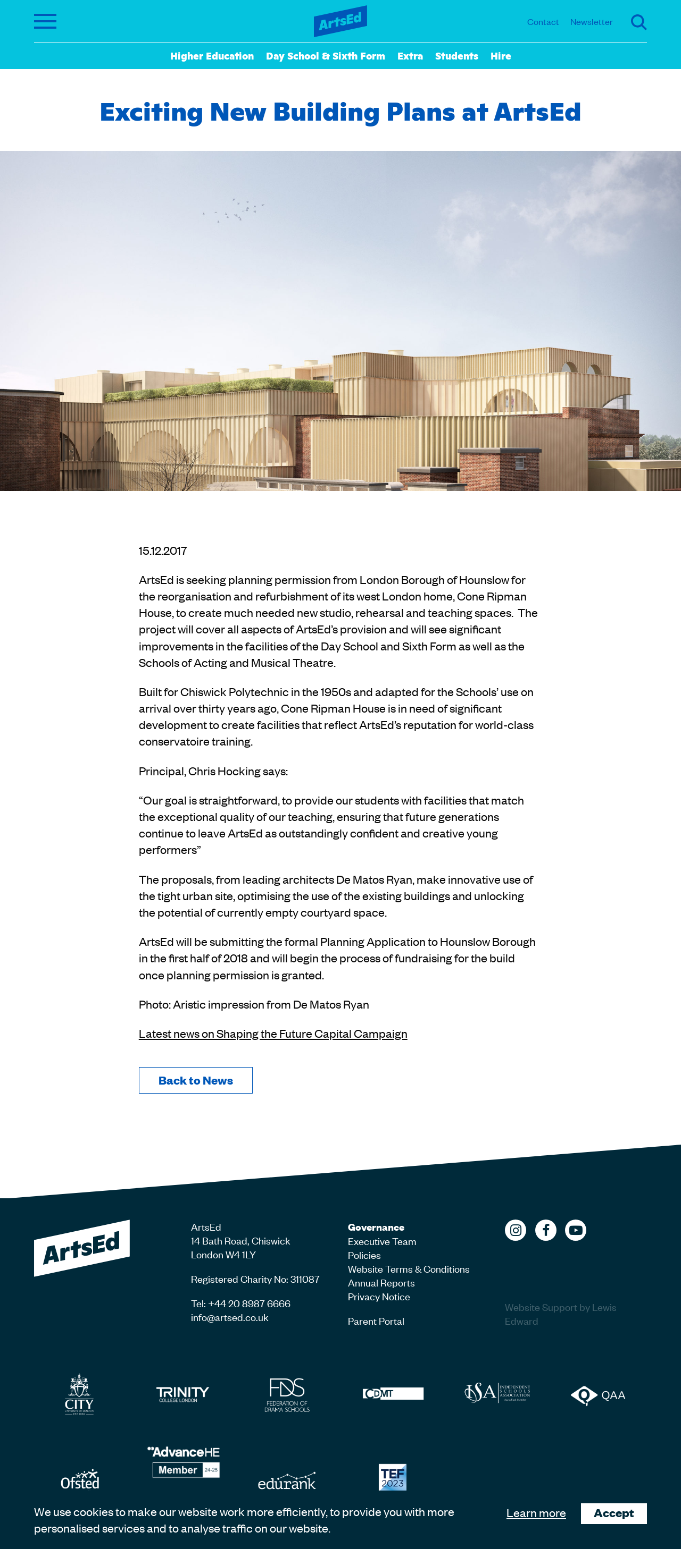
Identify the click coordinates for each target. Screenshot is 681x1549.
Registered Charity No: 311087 (255, 1278)
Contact (543, 21)
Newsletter (591, 21)
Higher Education (212, 55)
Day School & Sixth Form (325, 55)
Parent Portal (376, 1320)
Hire (501, 55)
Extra (410, 55)
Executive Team (382, 1240)
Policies (364, 1254)
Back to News (196, 1080)
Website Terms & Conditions (409, 1268)
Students (456, 55)
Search (639, 22)
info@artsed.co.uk (230, 1316)
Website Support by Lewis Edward (561, 1313)
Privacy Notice (379, 1295)
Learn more (536, 1512)
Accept (614, 1512)
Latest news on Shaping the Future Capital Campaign (273, 1033)
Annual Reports (381, 1282)
